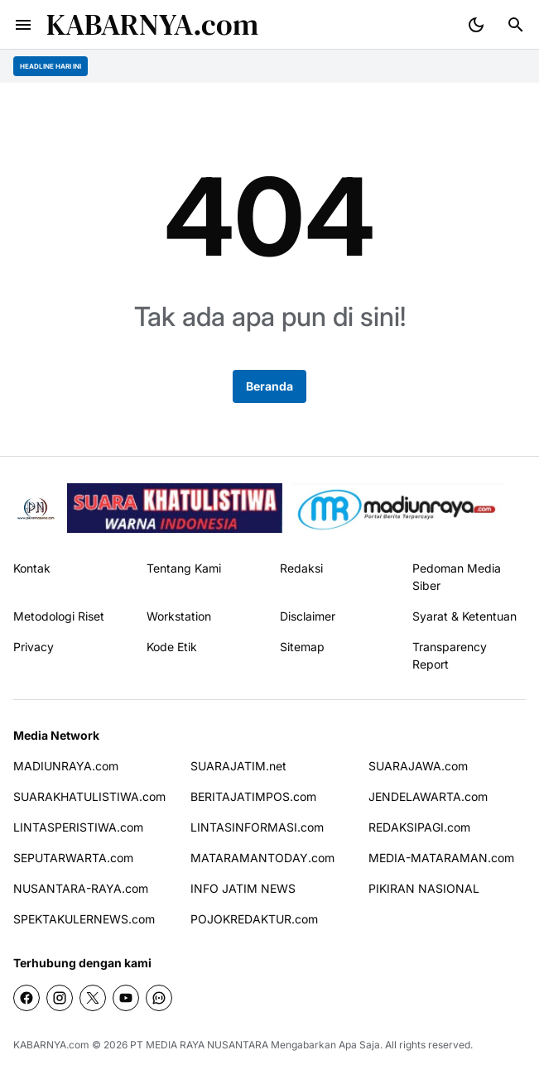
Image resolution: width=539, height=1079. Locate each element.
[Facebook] (26, 998)
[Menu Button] (23, 24)
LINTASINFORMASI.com (257, 827)
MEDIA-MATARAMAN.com (441, 858)
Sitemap (302, 647)
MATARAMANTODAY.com (262, 858)
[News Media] (397, 508)
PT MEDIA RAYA (167, 1044)
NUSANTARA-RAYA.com (80, 888)
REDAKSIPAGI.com (419, 827)
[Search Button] (515, 24)
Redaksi (301, 568)
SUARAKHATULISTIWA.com (89, 796)
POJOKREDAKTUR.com (254, 919)
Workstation (179, 616)
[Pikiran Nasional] (35, 508)
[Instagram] (59, 998)
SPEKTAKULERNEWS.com (84, 919)
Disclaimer (307, 616)
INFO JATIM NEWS (243, 888)
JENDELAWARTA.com (428, 796)
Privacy (33, 647)
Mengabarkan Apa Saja (325, 1044)
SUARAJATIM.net (238, 766)
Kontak (32, 568)
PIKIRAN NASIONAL (423, 888)
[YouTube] (126, 998)
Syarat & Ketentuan (464, 616)
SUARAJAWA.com (418, 766)
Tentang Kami (184, 568)
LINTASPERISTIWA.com (78, 827)
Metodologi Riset (58, 616)
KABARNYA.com (152, 24)
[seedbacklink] (174, 508)
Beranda (269, 386)
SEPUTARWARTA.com (73, 858)
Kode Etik (172, 647)
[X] (92, 998)
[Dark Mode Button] (476, 24)
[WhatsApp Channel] (159, 998)
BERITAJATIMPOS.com (253, 796)
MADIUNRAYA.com (65, 766)
